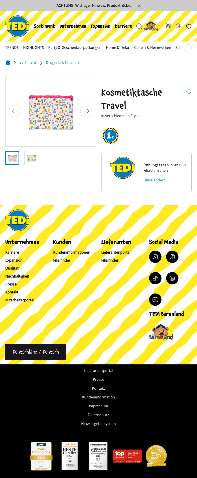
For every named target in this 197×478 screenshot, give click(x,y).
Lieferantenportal (115, 252)
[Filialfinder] (181, 26)
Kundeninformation (98, 397)
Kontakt (11, 292)
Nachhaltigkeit (17, 276)
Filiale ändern (154, 180)
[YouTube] (155, 299)
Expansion (101, 26)
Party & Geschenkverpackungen (74, 47)
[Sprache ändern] (35, 352)
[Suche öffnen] (139, 26)
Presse (11, 284)
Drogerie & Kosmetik (63, 62)
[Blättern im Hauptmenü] (188, 47)
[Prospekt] (171, 26)
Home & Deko (117, 47)
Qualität (12, 268)
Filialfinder (61, 260)
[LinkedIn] (172, 278)
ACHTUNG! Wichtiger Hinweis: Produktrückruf (94, 5)
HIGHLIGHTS (33, 47)
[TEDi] (17, 25)
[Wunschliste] (189, 26)
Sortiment (44, 26)
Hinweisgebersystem (98, 423)
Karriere (123, 26)
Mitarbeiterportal (19, 300)
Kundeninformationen (71, 252)
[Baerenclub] (161, 332)
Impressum (98, 406)
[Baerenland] (154, 26)
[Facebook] (172, 257)
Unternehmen (73, 26)
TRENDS (12, 47)
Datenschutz (98, 414)
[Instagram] (155, 257)
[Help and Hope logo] (156, 457)
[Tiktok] (155, 278)
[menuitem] (44, 26)
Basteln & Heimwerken (152, 47)
